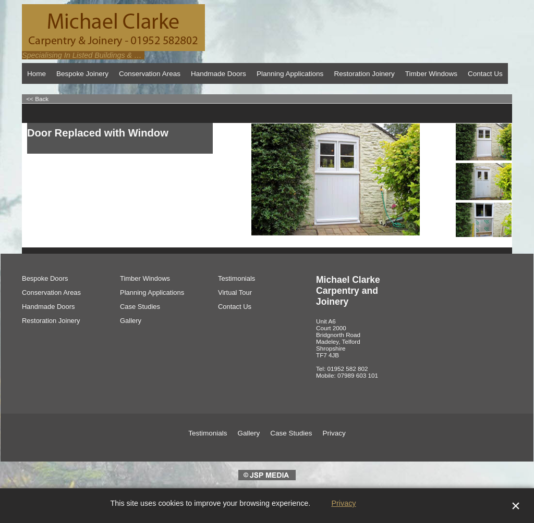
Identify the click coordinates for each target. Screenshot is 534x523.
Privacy (343, 503)
